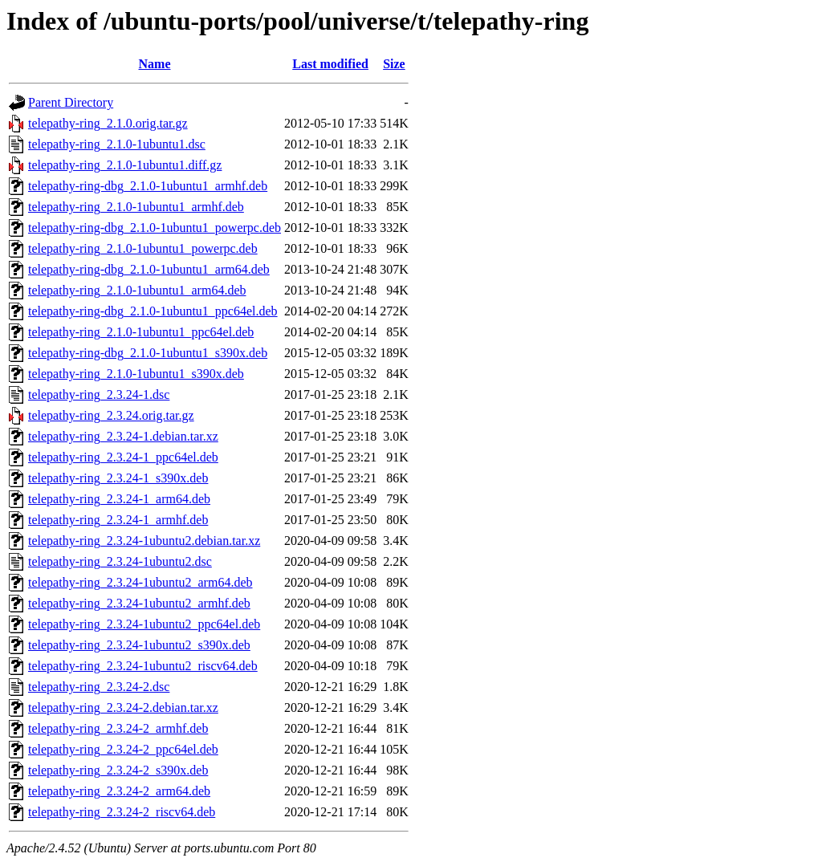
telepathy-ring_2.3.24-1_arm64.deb (119, 499)
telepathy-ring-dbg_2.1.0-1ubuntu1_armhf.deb (147, 186)
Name (155, 64)
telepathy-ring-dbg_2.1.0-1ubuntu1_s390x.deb (147, 353)
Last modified (330, 64)
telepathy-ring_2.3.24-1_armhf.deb (118, 520)
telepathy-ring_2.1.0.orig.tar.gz (108, 123)
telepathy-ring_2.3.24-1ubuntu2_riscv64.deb (143, 666)
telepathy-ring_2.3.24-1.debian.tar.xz (123, 436)
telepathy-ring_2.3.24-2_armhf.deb (118, 728)
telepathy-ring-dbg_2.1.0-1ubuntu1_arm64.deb (149, 269)
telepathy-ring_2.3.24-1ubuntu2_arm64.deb (140, 582)
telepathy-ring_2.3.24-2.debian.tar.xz (123, 707)
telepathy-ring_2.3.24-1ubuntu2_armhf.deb (139, 603)
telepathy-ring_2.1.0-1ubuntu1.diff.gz (125, 165)
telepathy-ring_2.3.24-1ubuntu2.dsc (120, 561)
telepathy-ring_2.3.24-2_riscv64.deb (121, 812)
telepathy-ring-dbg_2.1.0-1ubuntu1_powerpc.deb (154, 227)
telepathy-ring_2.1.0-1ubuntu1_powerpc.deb (143, 248)
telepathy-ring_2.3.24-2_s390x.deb (118, 770)
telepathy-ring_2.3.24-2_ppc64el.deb (123, 749)
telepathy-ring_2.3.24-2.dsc (98, 686)
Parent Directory (70, 102)
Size (394, 64)
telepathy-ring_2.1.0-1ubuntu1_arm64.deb (137, 290)
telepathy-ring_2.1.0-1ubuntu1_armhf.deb (136, 206)
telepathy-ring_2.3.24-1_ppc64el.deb (123, 457)
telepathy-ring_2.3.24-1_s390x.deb (118, 478)
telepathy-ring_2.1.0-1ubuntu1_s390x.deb (136, 373)
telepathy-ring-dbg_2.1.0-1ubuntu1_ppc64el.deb (153, 311)
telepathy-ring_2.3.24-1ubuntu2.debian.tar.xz (144, 540)
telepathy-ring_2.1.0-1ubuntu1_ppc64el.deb (141, 332)
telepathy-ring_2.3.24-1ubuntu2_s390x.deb (139, 645)
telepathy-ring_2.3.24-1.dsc (98, 394)
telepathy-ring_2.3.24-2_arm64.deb (119, 791)
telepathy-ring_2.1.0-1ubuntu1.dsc (117, 144)
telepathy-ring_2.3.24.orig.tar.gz (111, 415)
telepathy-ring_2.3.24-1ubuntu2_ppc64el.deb (144, 624)
